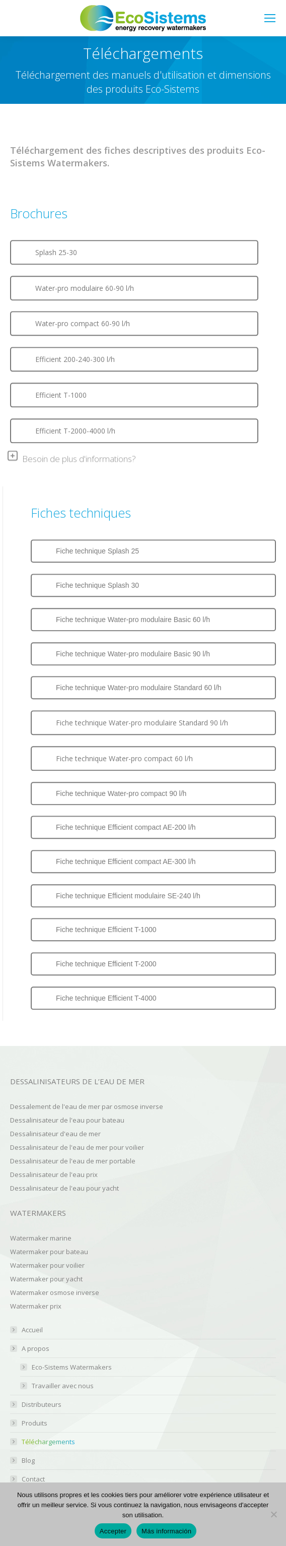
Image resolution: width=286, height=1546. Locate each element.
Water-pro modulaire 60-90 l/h (84, 288)
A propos (30, 1348)
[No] (273, 1514)
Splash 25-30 (56, 252)
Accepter (113, 1531)
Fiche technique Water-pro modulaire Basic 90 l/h (133, 653)
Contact (33, 1479)
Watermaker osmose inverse (54, 1292)
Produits (34, 1423)
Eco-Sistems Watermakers (72, 1367)
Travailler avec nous (63, 1386)
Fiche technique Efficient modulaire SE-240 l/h (128, 895)
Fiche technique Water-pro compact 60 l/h (124, 758)
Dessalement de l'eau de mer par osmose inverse (86, 1106)
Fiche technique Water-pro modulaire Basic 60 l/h (133, 619)
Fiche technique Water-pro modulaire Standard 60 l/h (139, 688)
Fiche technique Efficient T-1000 (106, 929)
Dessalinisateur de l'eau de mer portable (72, 1160)
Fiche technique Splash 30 (97, 585)
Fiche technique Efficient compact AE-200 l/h (126, 827)
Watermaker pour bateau (49, 1251)
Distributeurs (41, 1404)
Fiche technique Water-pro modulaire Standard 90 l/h (142, 722)
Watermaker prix (35, 1306)
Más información (166, 1531)
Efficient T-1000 (61, 394)
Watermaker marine (41, 1238)
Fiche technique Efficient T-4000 (106, 998)
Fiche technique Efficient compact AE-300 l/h (126, 861)
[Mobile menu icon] (270, 18)
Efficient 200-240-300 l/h (75, 358)
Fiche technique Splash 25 (97, 551)
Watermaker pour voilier (47, 1265)
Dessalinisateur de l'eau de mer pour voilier (77, 1147)
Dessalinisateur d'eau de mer (55, 1133)
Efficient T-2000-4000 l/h (75, 430)
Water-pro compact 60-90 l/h (82, 323)
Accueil (32, 1330)
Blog (28, 1460)
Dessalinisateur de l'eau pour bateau (67, 1120)
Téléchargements (48, 1442)
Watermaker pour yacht (46, 1278)
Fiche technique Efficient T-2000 (106, 964)
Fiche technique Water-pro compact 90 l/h (121, 793)
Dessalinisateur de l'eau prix (54, 1174)
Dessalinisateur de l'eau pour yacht (64, 1188)
